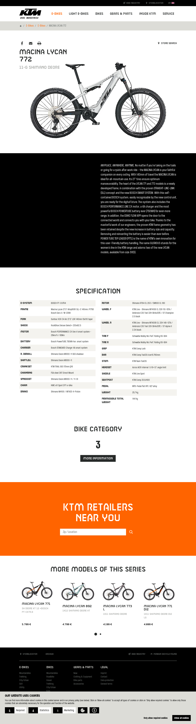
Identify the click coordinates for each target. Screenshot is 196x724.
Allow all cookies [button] (181, 717)
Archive (48, 654)
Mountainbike (25, 673)
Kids (48, 691)
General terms (106, 684)
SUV (21, 684)
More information (98, 458)
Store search (167, 43)
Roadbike (50, 677)
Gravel (49, 680)
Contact (104, 677)
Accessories (79, 684)
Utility (21, 687)
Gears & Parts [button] (121, 14)
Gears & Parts (83, 667)
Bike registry (131, 3)
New (75, 673)
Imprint (104, 673)
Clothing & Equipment (83, 677)
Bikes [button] (99, 14)
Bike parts (78, 680)
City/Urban (24, 680)
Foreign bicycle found (163, 654)
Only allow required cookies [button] (156, 717)
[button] (15, 710)
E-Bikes (30, 26)
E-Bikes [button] (56, 14)
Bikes (49, 667)
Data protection (107, 680)
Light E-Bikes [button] (79, 14)
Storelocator (154, 3)
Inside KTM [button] (147, 14)
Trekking (22, 677)
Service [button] (168, 14)
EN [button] (171, 3)
